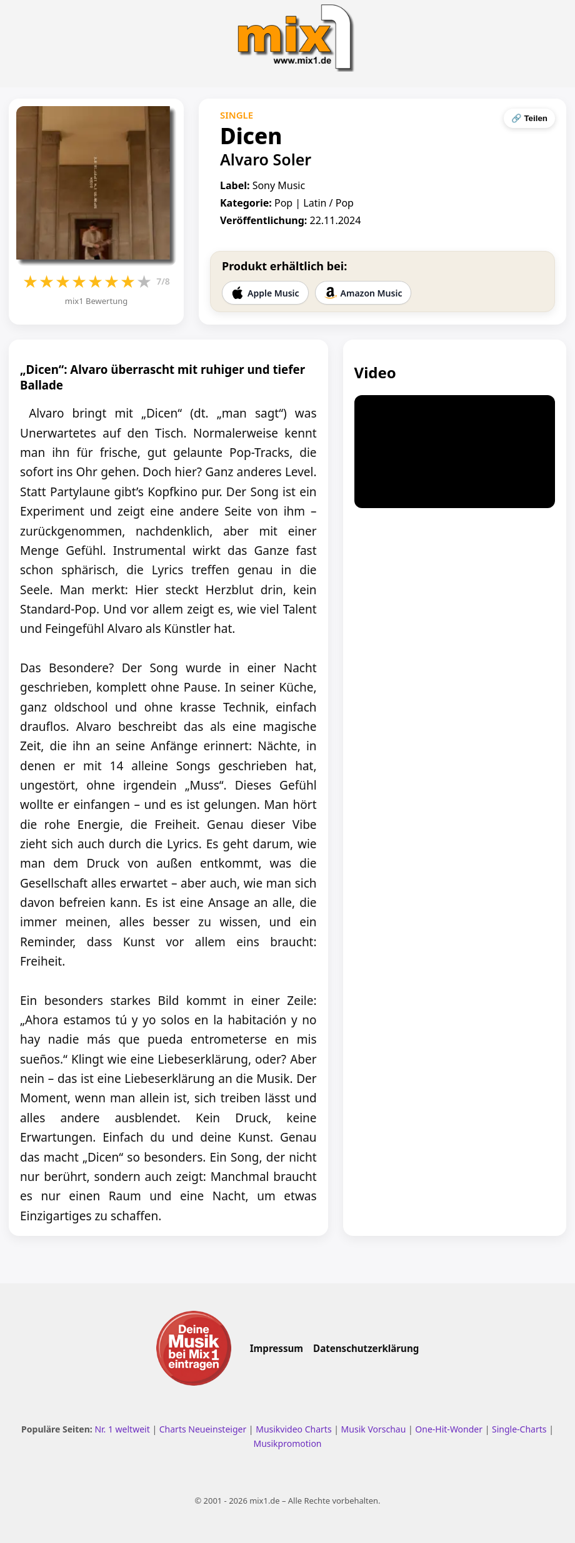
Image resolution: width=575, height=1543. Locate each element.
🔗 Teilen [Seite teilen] (529, 118)
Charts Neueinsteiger (202, 1429)
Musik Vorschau (373, 1429)
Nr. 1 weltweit (121, 1429)
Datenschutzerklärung (366, 1348)
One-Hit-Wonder (448, 1429)
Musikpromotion (287, 1443)
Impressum (276, 1348)
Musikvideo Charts (293, 1429)
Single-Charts (519, 1429)
